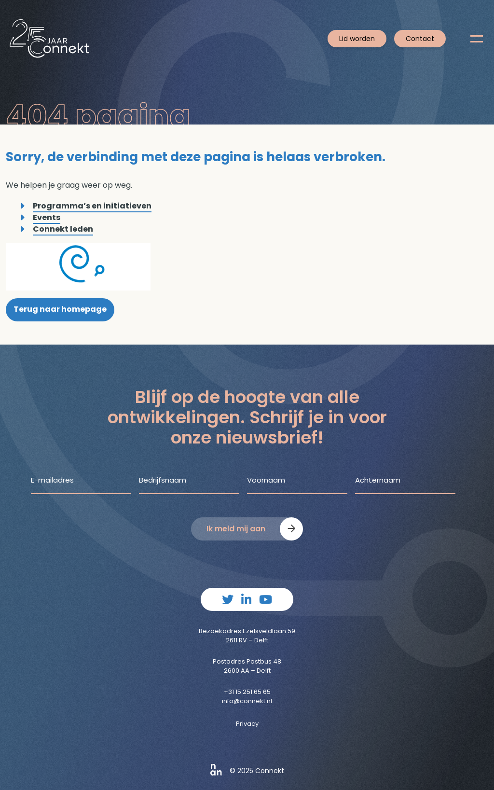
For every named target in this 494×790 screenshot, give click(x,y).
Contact (420, 38)
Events (46, 217)
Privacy (247, 723)
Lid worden (357, 38)
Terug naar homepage (60, 309)
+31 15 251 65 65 (247, 691)
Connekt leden (63, 229)
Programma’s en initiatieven (92, 205)
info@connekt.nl (247, 701)
